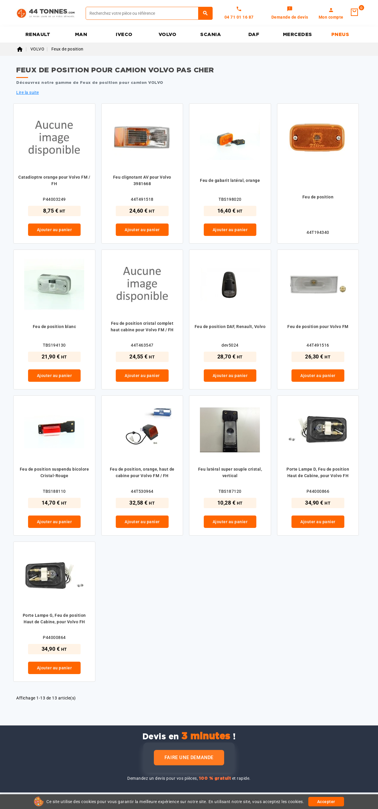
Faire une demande (189, 757)
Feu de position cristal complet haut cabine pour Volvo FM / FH (142, 326)
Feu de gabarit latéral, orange (230, 180)
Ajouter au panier (54, 229)
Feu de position (318, 197)
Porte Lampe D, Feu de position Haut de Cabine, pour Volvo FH (317, 472)
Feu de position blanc (54, 326)
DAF (254, 34)
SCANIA (210, 34)
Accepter (326, 801)
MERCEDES (297, 34)
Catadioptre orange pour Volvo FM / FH (54, 180)
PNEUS (340, 34)
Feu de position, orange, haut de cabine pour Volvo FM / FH (142, 472)
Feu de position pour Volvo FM (317, 326)
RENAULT (37, 34)
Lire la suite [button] (27, 92)
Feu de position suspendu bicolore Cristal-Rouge (54, 472)
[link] (289, 13)
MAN (81, 34)
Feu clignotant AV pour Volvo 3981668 (142, 180)
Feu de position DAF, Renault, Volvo (230, 326)
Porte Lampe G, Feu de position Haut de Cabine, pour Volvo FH (54, 618)
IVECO (124, 34)
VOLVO (168, 34)
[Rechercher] (149, 13)
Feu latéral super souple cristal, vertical (230, 472)
